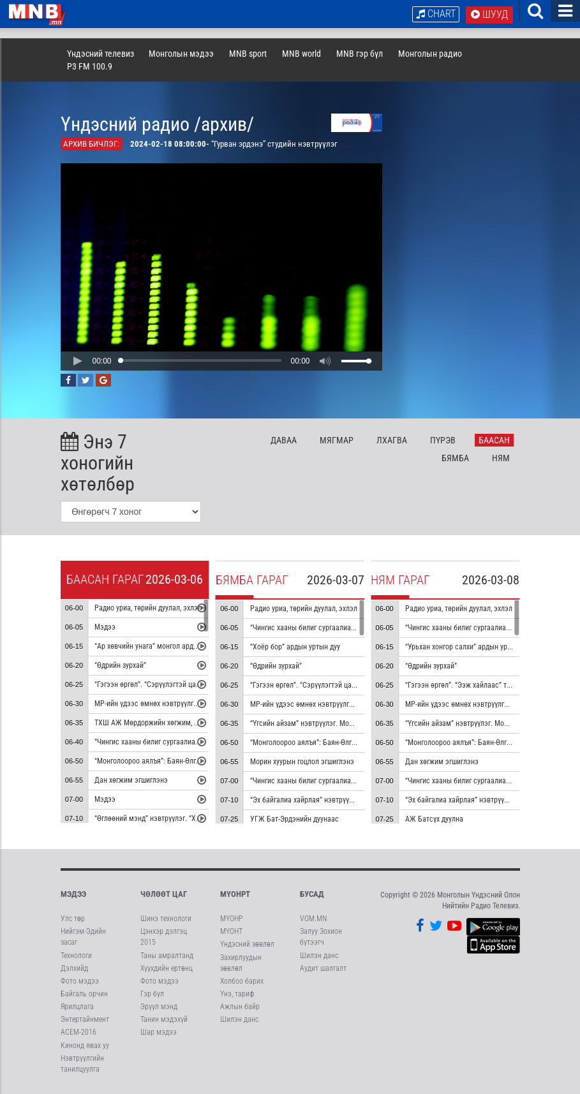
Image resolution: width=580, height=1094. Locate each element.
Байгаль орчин (84, 993)
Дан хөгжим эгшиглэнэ (131, 780)
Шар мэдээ (158, 1032)
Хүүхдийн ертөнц (166, 968)
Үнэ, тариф (237, 993)
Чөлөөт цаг (163, 894)
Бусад (312, 894)
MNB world (301, 53)
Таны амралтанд (166, 955)
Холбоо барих (242, 981)
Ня (501, 458)
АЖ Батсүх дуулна (434, 819)
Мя (336, 440)
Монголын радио (430, 53)
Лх (391, 440)
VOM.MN (313, 918)
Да (284, 440)
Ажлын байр (240, 1006)
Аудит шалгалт (323, 968)
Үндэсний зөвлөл (247, 944)
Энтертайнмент (85, 1019)
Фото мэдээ (80, 981)
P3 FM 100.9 (89, 66)
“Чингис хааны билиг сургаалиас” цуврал (160, 742)
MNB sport (248, 53)
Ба (494, 440)
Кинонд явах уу (85, 1045)
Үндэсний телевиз (100, 53)
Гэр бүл (152, 993)
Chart (436, 14)
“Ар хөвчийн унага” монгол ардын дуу (154, 646)
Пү (443, 440)
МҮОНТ (231, 931)
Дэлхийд (74, 968)
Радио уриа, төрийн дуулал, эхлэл (148, 608)
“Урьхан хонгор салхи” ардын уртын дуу (468, 647)
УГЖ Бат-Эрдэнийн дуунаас (294, 819)
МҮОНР (231, 918)
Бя (455, 458)
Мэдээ (104, 627)
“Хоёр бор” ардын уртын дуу (295, 647)
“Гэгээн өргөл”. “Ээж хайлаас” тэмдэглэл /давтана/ (487, 685)
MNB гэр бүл (359, 53)
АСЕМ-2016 (78, 1032)
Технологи (76, 955)
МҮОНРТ (235, 894)
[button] (77, 361)
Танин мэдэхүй (164, 1019)
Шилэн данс (239, 1019)
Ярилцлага (77, 1006)
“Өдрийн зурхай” (120, 666)
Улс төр (73, 918)
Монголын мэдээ (181, 53)
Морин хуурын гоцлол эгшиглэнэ (302, 762)
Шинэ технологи (165, 918)
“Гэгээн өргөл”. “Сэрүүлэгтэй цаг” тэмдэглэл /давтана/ (182, 685)
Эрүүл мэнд (158, 1006)
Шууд (489, 14)
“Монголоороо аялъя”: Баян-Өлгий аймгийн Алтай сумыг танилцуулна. (206, 761)
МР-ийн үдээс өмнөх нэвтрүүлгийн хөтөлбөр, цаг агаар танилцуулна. (359, 704)
